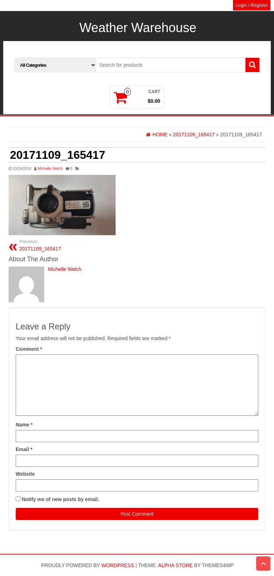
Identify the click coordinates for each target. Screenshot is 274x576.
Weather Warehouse (137, 27)
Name (24, 425)
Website (25, 474)
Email (24, 449)
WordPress (117, 565)
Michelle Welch (49, 168)
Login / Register (251, 5)
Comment (29, 349)
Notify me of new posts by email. (60, 499)
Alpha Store (175, 565)
